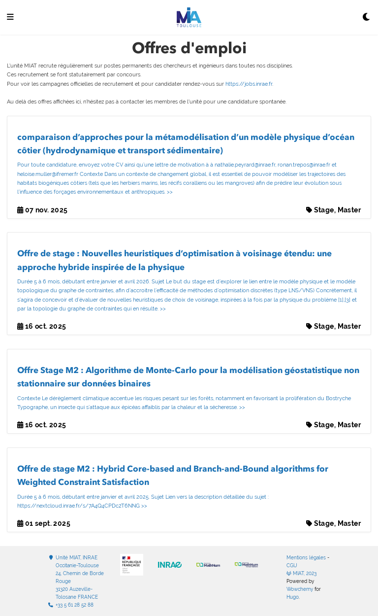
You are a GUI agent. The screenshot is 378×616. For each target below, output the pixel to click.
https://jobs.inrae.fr (248, 84)
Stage (324, 210)
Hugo (292, 597)
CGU (291, 565)
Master (349, 210)
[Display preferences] (366, 17)
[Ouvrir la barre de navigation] (10, 17)
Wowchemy (299, 589)
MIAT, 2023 (301, 573)
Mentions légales (306, 557)
